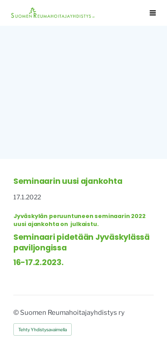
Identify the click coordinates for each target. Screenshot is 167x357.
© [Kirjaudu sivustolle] (16, 313)
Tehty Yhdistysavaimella (42, 329)
